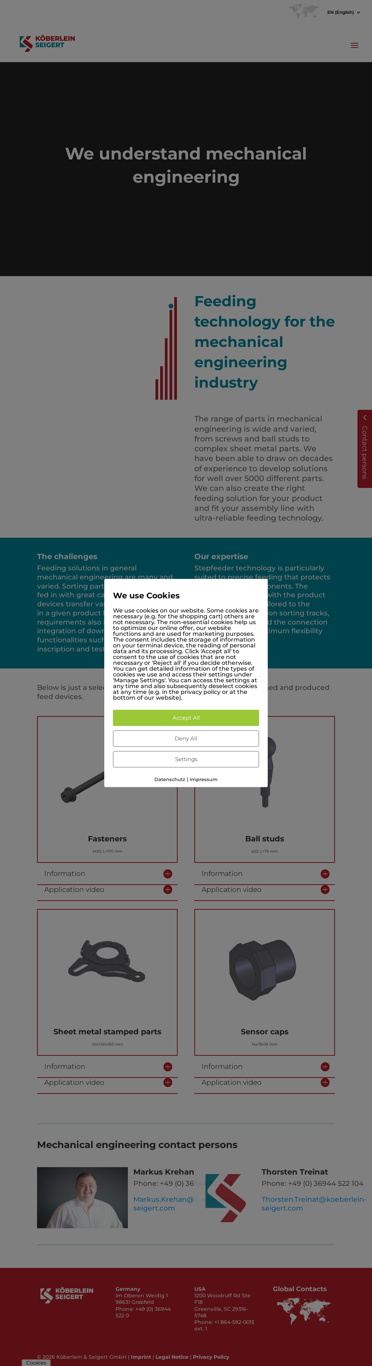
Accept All (186, 717)
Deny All (186, 738)
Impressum (204, 779)
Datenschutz (169, 779)
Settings (186, 759)
